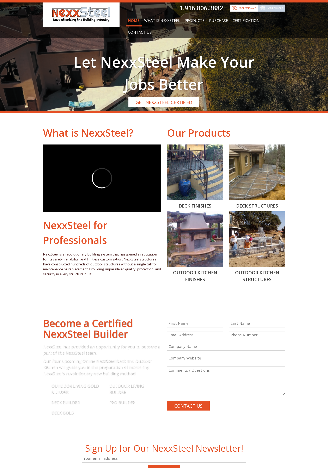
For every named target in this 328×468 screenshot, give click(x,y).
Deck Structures (257, 206)
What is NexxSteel (162, 20)
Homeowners (275, 8)
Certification (246, 20)
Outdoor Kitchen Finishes (195, 275)
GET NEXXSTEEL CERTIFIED (164, 102)
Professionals (247, 8)
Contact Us (140, 32)
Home (134, 20)
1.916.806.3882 (201, 8)
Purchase (218, 20)
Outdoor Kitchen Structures (257, 275)
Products (195, 20)
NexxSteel (105, 133)
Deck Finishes (195, 206)
